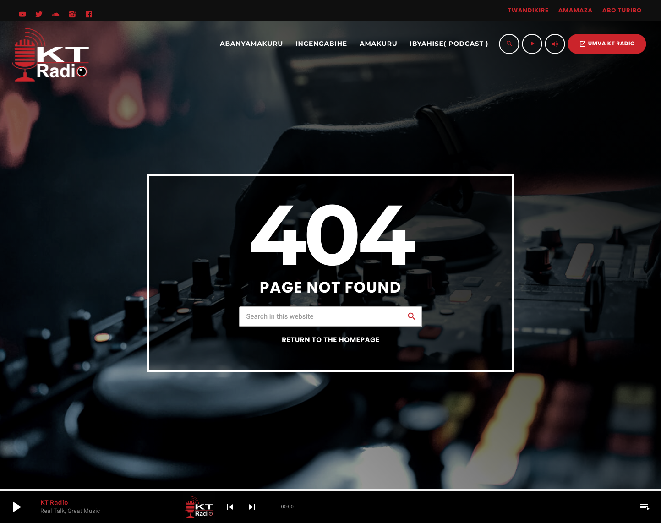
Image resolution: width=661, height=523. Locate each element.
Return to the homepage (330, 340)
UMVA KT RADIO (607, 44)
